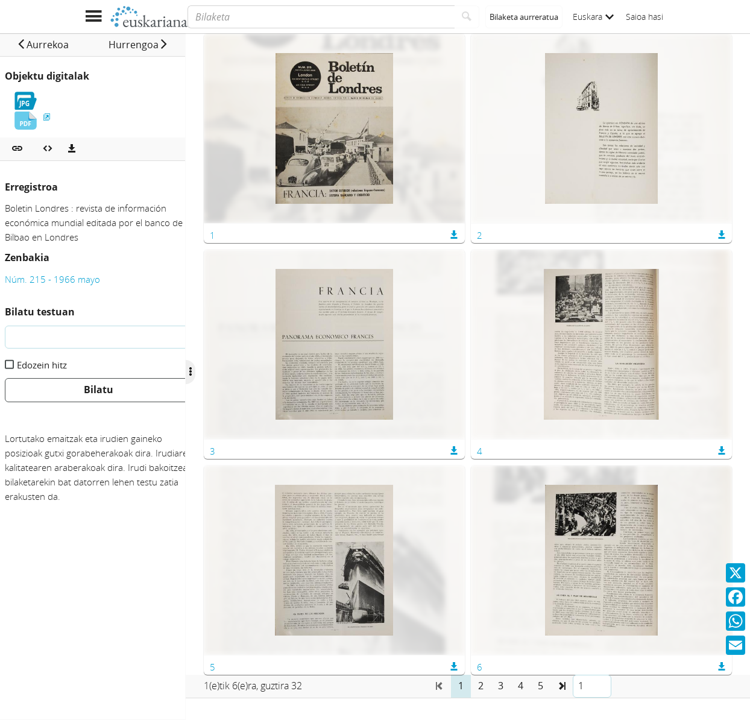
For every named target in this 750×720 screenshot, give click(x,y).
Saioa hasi (644, 16)
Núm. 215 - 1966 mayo (52, 279)
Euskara (593, 16)
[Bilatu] (467, 16)
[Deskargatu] (72, 148)
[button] (47, 44)
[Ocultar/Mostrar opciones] (210, 372)
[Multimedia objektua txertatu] (48, 148)
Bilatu (98, 389)
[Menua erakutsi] (93, 16)
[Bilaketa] (321, 16)
